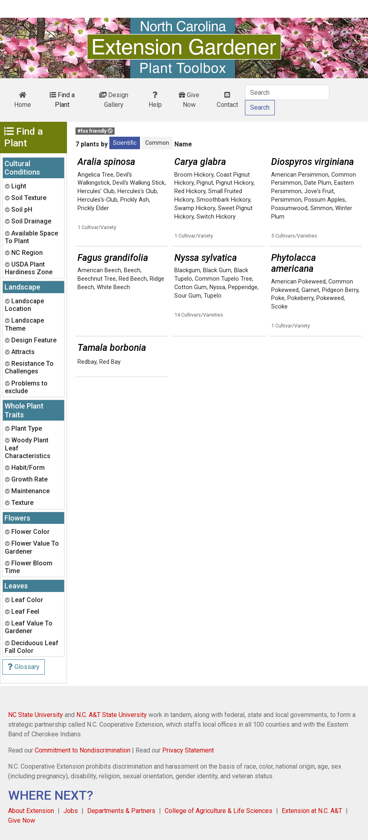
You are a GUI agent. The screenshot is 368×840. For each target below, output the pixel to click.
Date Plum (317, 182)
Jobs (70, 811)
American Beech (99, 270)
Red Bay (110, 362)
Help (155, 100)
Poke (277, 298)
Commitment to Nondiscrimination (82, 750)
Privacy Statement (188, 750)
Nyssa (217, 287)
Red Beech (133, 278)
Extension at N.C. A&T (312, 811)
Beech (132, 270)
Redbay (86, 362)
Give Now (189, 99)
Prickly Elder (93, 208)
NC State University (35, 715)
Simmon (321, 208)
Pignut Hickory (234, 182)
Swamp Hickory (194, 208)
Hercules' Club (96, 191)
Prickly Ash (134, 199)
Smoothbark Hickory (223, 199)
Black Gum (217, 270)
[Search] (287, 92)
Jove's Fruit (319, 191)
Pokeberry (300, 298)
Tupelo (213, 295)
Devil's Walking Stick (139, 182)
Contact (227, 100)
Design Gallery (113, 99)
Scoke (279, 306)
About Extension (31, 811)
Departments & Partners (121, 811)
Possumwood (289, 208)
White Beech (113, 287)
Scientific (124, 143)
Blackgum (187, 270)
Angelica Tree (95, 174)
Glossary (24, 667)
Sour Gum (187, 295)
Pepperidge (242, 287)
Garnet (310, 290)
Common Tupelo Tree (223, 278)
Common (157, 143)
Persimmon (286, 199)
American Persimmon (299, 174)
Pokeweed (330, 298)
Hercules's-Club (97, 199)
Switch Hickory (216, 216)
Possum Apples (324, 199)
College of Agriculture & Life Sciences (218, 811)
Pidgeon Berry (340, 290)
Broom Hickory (193, 174)
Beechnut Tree (96, 278)
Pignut (205, 182)
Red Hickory (189, 191)
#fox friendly (95, 131)
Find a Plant (62, 99)
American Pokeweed (298, 281)
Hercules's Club (137, 191)
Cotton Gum (190, 287)
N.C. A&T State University (111, 715)
